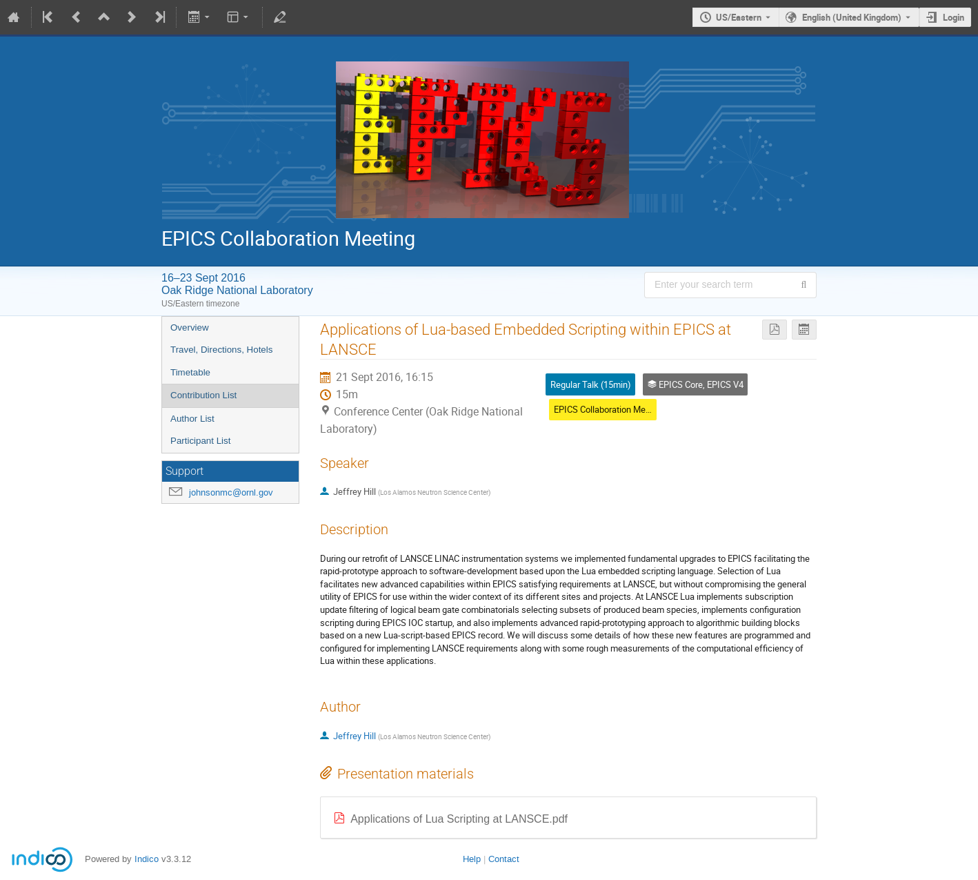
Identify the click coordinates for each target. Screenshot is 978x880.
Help (472, 859)
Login (953, 17)
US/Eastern (738, 17)
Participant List (200, 441)
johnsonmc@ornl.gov (231, 492)
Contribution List (203, 395)
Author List (192, 418)
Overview (189, 327)
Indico (146, 859)
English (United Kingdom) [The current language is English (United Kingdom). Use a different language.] (851, 17)
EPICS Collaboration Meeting (609, 409)
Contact (503, 859)
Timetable (190, 372)
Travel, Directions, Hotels (221, 349)
